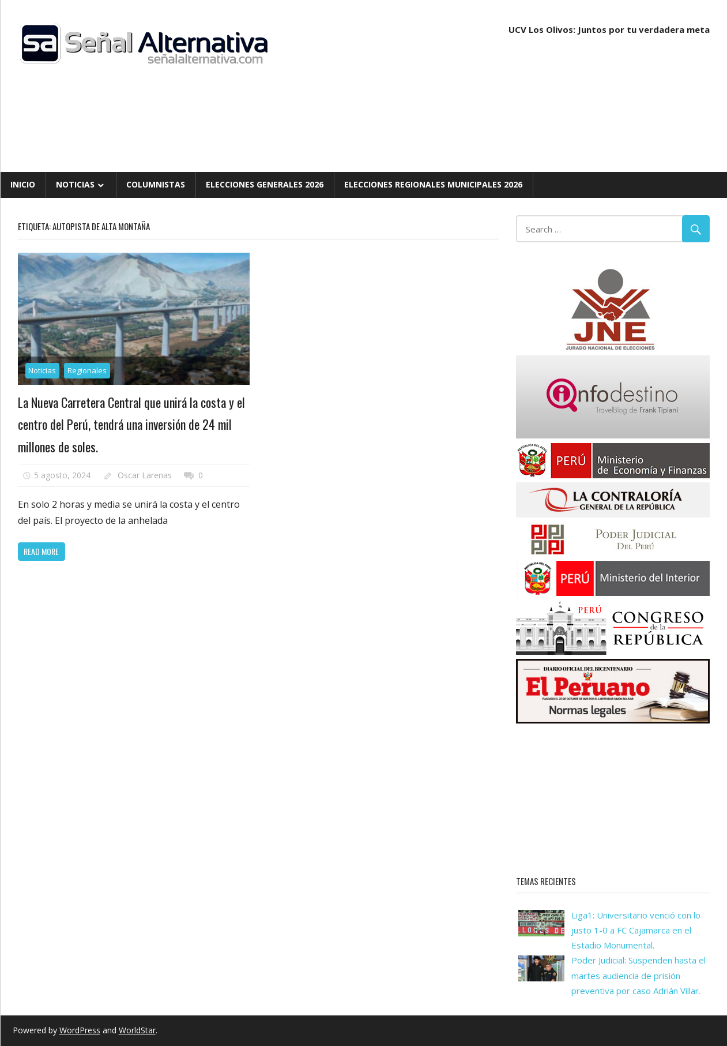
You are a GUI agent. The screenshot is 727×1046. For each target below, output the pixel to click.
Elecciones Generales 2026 (264, 184)
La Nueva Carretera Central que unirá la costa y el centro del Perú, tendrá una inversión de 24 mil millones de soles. (131, 424)
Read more (41, 551)
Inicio (22, 184)
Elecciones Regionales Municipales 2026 (433, 184)
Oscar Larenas (145, 475)
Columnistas (155, 184)
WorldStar (137, 1030)
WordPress (79, 1030)
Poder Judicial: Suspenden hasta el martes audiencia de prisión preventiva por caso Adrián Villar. (638, 975)
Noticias (75, 184)
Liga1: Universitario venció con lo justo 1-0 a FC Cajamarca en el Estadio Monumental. (635, 930)
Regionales (87, 370)
